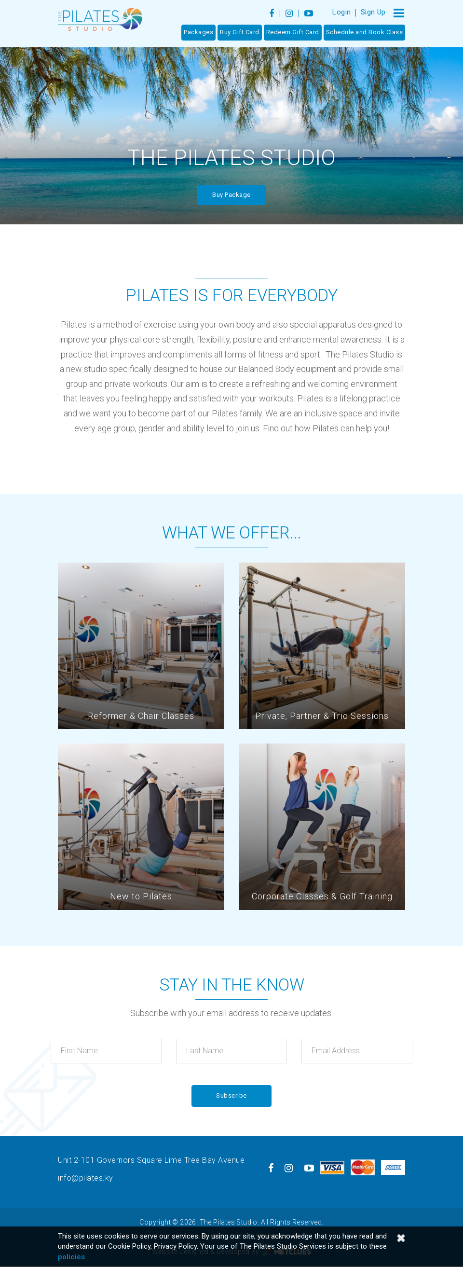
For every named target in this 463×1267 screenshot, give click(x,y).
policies (71, 1257)
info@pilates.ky (85, 1178)
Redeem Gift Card (292, 32)
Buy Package (231, 194)
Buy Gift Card (239, 32)
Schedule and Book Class (364, 32)
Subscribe (231, 1096)
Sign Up (373, 12)
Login (341, 12)
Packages (198, 32)
